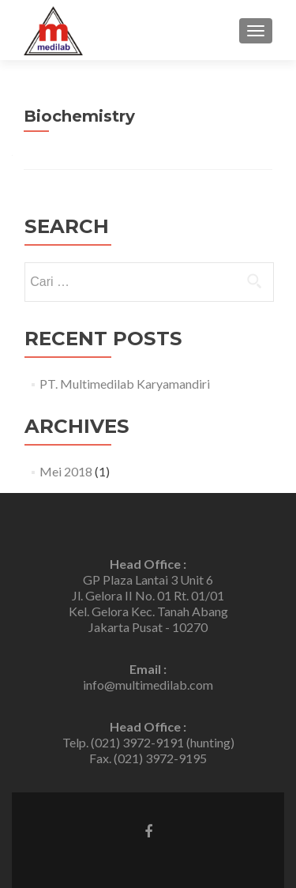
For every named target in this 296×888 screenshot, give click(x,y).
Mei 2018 (65, 471)
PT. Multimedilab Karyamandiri (124, 383)
